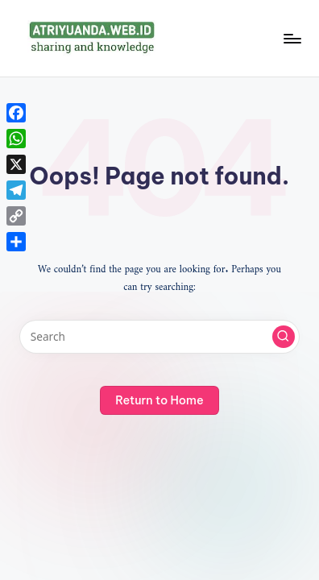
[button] (283, 336)
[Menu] (292, 38)
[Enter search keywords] (159, 337)
